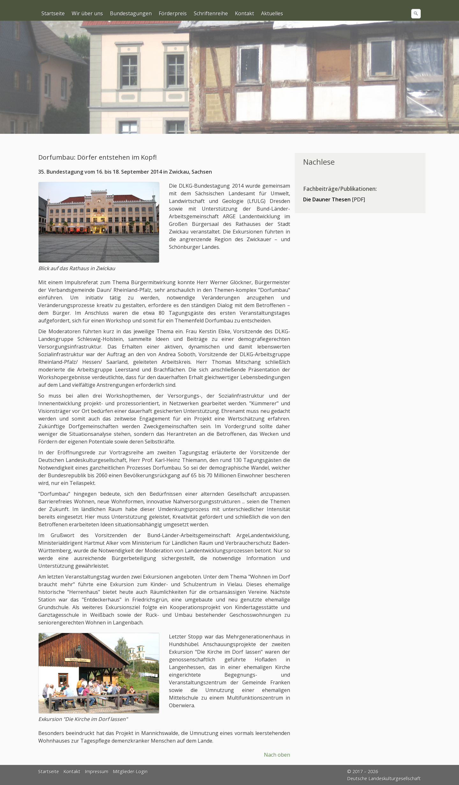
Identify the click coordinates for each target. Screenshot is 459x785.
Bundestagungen (131, 13)
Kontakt (244, 13)
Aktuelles (272, 13)
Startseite (53, 13)
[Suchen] (416, 13)
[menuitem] (53, 13)
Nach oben (277, 754)
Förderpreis (173, 13)
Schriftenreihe (211, 13)
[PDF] (334, 199)
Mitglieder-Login (130, 771)
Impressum (96, 771)
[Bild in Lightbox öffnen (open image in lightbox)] (98, 222)
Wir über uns (87, 13)
